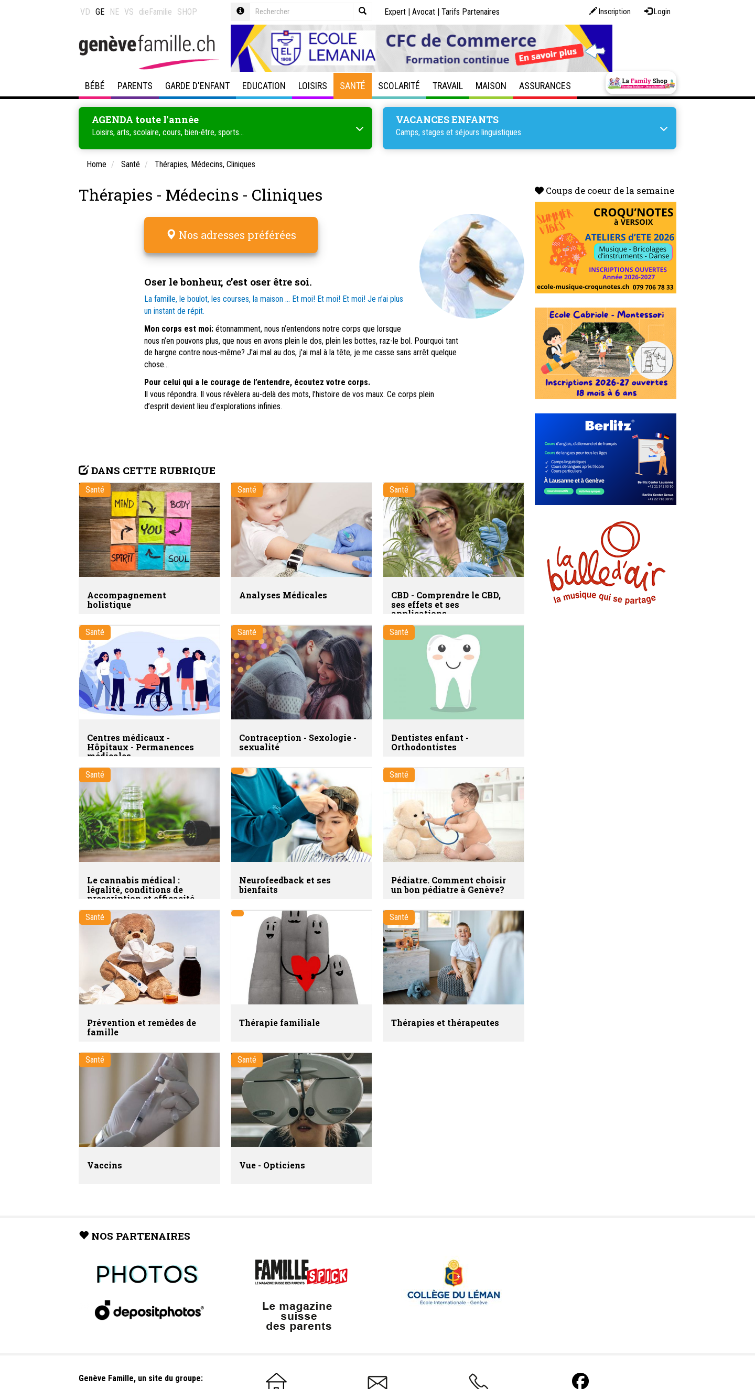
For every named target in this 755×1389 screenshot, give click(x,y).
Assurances (545, 85)
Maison (491, 85)
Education (264, 85)
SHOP (187, 12)
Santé (352, 85)
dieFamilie (155, 12)
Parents (135, 85)
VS (129, 12)
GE (99, 12)
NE (114, 12)
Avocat (423, 12)
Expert (395, 12)
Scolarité (399, 85)
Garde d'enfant (197, 85)
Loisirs (312, 85)
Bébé (95, 85)
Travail (448, 85)
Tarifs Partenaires (470, 12)
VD (85, 12)
